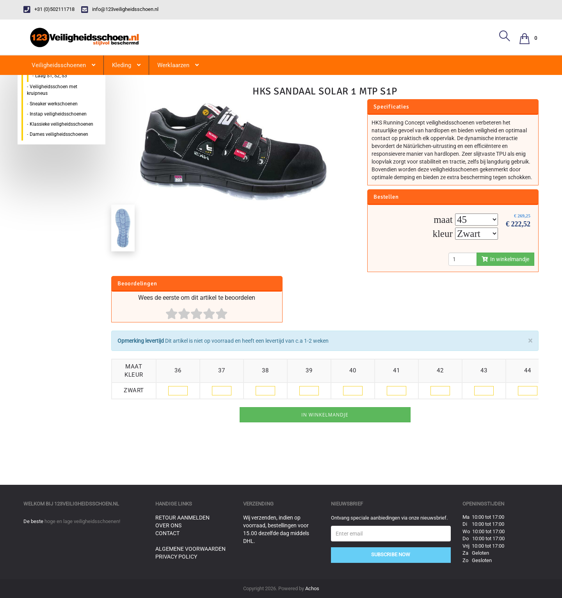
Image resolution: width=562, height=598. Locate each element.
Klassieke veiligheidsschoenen (61, 124)
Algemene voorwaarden (190, 549)
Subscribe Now (390, 554)
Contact (167, 533)
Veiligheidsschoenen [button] (63, 65)
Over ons (168, 525)
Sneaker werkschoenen (54, 104)
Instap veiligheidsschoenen (58, 114)
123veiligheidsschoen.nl (86, 504)
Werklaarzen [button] (178, 65)
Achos (312, 588)
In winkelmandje (505, 259)
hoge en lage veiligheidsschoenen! (82, 521)
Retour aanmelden (182, 517)
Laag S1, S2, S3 (51, 75)
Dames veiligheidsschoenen (59, 134)
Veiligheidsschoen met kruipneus (52, 90)
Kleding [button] (126, 65)
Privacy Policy (176, 557)
